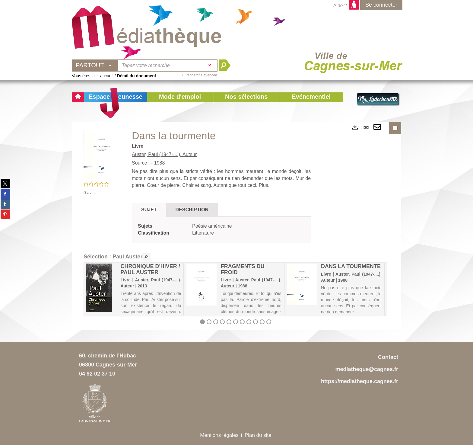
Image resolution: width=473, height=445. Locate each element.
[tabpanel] (221, 230)
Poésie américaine (212, 226)
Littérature (203, 232)
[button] (180, 97)
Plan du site (258, 435)
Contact (388, 357)
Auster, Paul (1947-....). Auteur (164, 154)
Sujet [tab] (149, 209)
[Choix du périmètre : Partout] (95, 65)
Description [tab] (192, 209)
